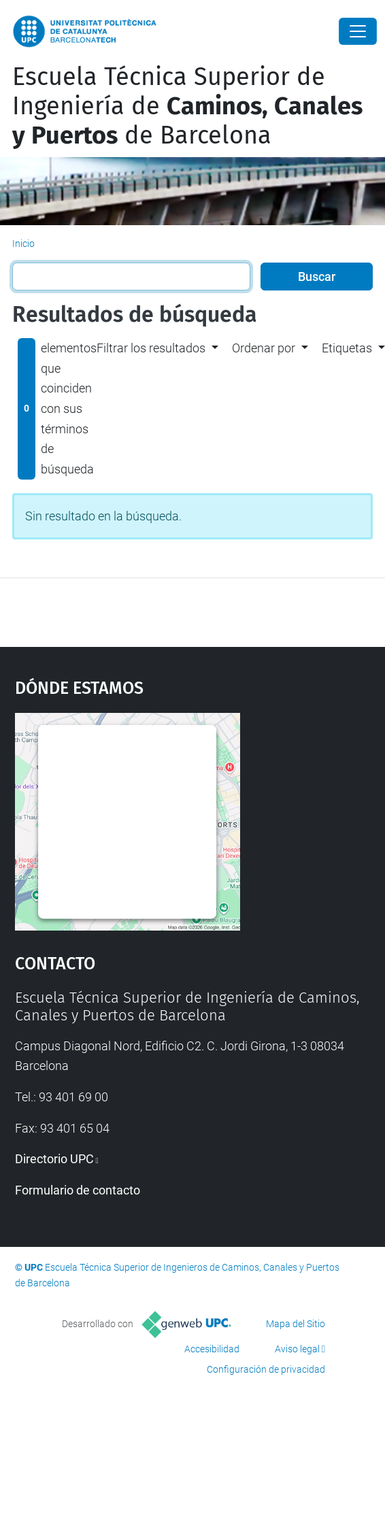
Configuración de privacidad (266, 1369)
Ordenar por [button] (263, 348)
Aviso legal (297, 1348)
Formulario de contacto (77, 1190)
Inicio (23, 243)
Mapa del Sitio (295, 1323)
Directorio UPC (54, 1159)
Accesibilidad (211, 1348)
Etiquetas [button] (347, 348)
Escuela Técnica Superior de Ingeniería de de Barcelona (187, 106)
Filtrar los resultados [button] (151, 348)
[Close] (358, 31)
